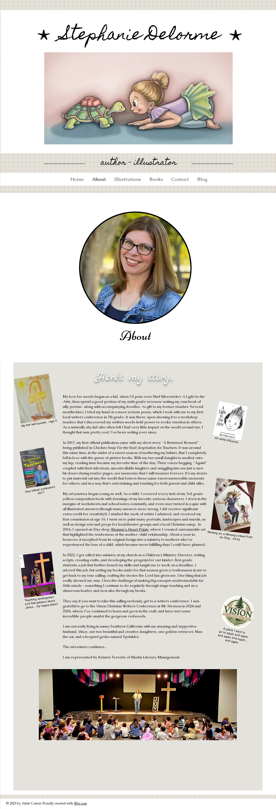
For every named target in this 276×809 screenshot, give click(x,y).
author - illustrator (139, 163)
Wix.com (80, 803)
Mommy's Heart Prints (130, 529)
